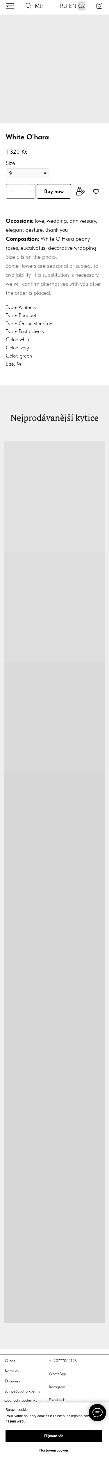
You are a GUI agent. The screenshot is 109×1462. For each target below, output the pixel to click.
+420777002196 (63, 1360)
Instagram (57, 1386)
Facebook (57, 1400)
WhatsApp (57, 1373)
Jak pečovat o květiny (22, 1391)
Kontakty (12, 1370)
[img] (10, 5)
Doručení (12, 1381)
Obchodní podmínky (20, 1400)
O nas (10, 1360)
